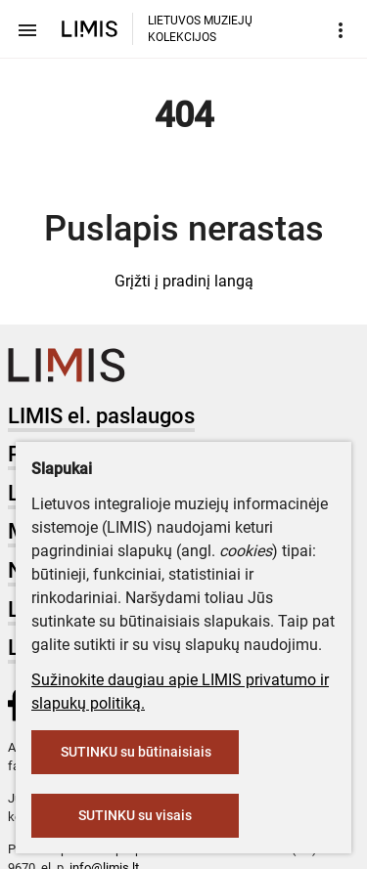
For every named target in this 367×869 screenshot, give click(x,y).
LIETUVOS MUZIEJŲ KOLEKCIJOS (200, 29)
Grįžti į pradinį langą (184, 281)
